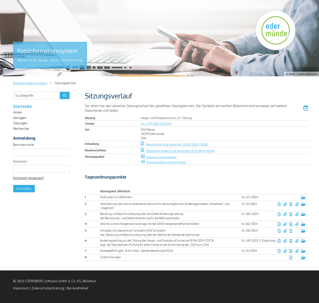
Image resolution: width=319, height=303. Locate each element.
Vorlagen (19, 118)
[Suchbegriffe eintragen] (36, 95)
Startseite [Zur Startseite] (22, 106)
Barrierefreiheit (77, 288)
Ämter (17, 112)
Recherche (21, 129)
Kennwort (20, 161)
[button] (306, 109)
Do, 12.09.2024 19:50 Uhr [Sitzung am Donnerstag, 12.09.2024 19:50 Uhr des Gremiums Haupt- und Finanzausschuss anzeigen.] (156, 123)
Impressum (21, 288)
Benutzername (23, 145)
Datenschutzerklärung (48, 288)
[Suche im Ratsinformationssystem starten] (65, 95)
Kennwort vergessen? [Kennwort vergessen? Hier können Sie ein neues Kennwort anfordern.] (28, 178)
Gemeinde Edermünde (278, 33)
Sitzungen (20, 123)
